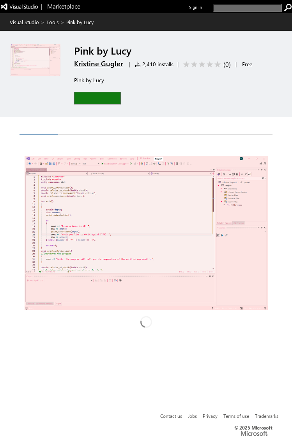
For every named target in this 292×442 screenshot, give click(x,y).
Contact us (171, 416)
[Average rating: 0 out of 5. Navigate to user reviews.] (205, 64)
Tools (52, 22)
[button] (97, 98)
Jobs (192, 416)
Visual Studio (24, 22)
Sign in (195, 7)
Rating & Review (115, 127)
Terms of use (236, 416)
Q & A (72, 127)
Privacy (210, 416)
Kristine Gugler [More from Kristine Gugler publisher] (98, 63)
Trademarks (266, 416)
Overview (38, 126)
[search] (247, 8)
